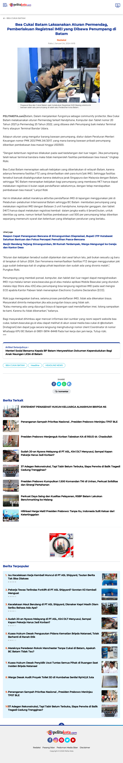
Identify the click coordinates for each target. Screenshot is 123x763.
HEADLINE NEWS (54, 365)
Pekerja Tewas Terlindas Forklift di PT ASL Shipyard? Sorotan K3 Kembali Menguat (52, 591)
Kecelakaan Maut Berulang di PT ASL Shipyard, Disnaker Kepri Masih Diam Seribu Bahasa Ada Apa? (53, 606)
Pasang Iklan (48, 747)
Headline (35, 365)
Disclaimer (85, 747)
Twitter (69, 742)
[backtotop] (61, 726)
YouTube (75, 742)
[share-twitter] (59, 384)
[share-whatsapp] (64, 384)
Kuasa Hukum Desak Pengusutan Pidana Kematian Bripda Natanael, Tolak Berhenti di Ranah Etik (53, 635)
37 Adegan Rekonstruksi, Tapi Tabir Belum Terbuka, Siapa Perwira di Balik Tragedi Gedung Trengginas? (53, 708)
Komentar (61, 391)
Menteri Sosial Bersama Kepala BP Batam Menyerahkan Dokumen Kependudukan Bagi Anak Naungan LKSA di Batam (58, 352)
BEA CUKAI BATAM (15, 365)
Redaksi (37, 747)
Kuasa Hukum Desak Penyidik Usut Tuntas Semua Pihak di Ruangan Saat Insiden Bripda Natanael (53, 664)
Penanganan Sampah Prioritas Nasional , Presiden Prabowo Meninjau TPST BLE (50, 693)
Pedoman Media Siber (67, 747)
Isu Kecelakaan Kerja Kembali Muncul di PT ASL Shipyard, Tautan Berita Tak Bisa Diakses (51, 577)
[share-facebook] (54, 384)
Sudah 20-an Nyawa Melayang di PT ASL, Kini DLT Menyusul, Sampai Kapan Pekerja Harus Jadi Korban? (49, 620)
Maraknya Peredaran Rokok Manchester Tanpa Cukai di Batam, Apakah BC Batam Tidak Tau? (51, 650)
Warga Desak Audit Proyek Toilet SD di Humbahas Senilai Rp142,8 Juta (51, 677)
